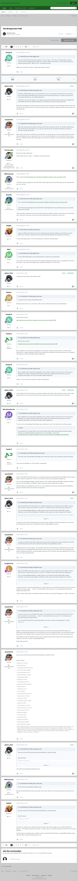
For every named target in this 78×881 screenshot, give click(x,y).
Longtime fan (8, 563)
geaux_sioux (11, 33)
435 (9, 422)
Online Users (24, 12)
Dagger (34, 56)
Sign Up (73, 3)
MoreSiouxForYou (9, 409)
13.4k (9, 239)
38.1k (9, 163)
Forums (3, 12)
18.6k (9, 99)
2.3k (9, 576)
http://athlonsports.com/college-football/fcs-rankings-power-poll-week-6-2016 (36, 320)
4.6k (9, 347)
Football (18, 34)
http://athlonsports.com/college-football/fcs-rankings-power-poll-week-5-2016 (46, 177)
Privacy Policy (35, 875)
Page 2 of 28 (36, 46)
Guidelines (10, 12)
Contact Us (43, 875)
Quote (21, 71)
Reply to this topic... (15, 859)
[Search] (58, 8)
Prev (6, 46)
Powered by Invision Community (39, 878)
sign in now (36, 853)
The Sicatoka (8, 150)
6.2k (9, 208)
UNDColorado (8, 174)
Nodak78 (9, 52)
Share (61, 33)
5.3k (9, 187)
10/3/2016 (27, 760)
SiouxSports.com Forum (10, 3)
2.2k (9, 262)
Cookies (50, 875)
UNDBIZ (8, 225)
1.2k (9, 305)
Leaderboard (32, 8)
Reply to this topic (69, 40)
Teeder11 (9, 334)
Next (26, 46)
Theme (28, 875)
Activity (10, 8)
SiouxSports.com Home (20, 8)
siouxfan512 (36, 90)
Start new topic (54, 40)
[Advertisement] (39, 22)
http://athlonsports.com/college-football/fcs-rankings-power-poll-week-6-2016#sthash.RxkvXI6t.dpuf (43, 434)
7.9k (9, 65)
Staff (17, 12)
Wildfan (8, 292)
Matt (8, 249)
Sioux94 (9, 195)
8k (9, 132)
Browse (4, 8)
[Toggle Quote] (18, 56)
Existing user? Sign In (63, 3)
